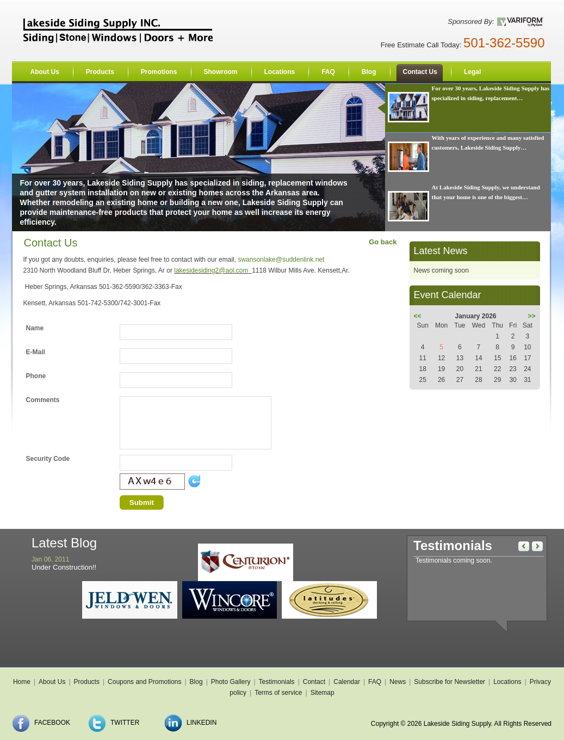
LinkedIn (201, 722)
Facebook (52, 722)
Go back (382, 242)
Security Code (48, 458)
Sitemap (322, 692)
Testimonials (277, 682)
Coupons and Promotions (144, 682)
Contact (314, 682)
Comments (43, 400)
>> (531, 316)
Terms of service (278, 692)
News (397, 682)
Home (21, 682)
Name (35, 328)
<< (418, 316)
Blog (196, 682)
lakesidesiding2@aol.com (211, 270)
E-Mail (35, 352)
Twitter (124, 722)
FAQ (374, 682)
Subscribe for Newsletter (449, 682)
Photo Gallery (231, 682)
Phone (36, 376)
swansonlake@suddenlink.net (281, 259)
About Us (52, 682)
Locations (507, 682)
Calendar (346, 682)
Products (87, 682)
